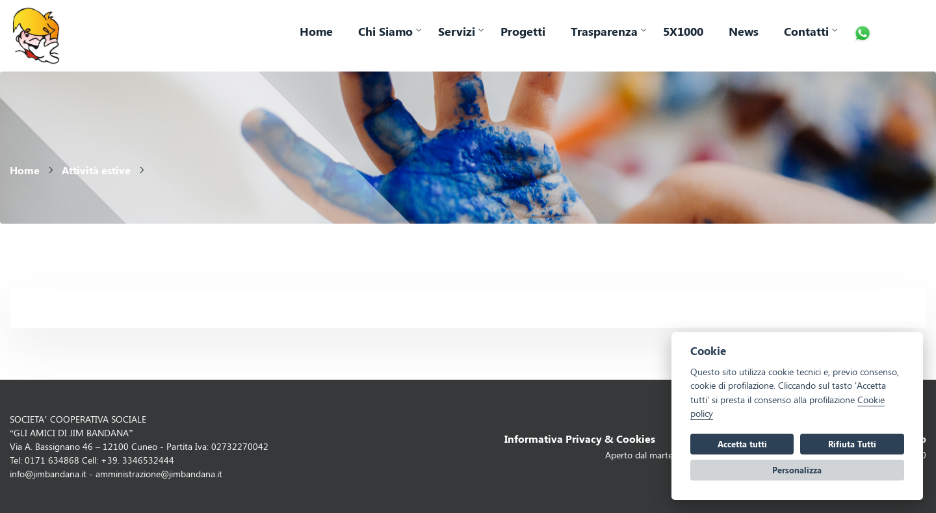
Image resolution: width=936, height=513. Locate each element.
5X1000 (683, 31)
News (744, 31)
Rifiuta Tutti (852, 443)
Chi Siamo (385, 31)
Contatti (806, 31)
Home (316, 31)
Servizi (456, 31)
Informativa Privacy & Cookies (579, 438)
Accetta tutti (742, 443)
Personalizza (797, 469)
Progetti (522, 31)
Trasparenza (604, 31)
